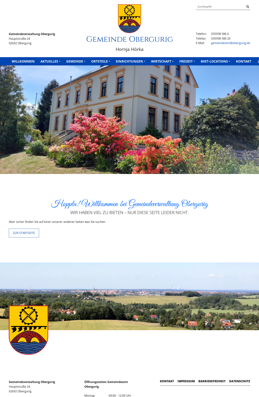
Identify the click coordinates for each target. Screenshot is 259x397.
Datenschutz (239, 381)
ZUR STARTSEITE (24, 233)
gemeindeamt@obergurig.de (230, 43)
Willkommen (23, 61)
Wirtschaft (161, 61)
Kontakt (243, 61)
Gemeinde (74, 61)
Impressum (186, 381)
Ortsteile (99, 61)
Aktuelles (49, 61)
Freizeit (186, 61)
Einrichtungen (129, 61)
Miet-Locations (214, 61)
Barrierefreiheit (212, 381)
